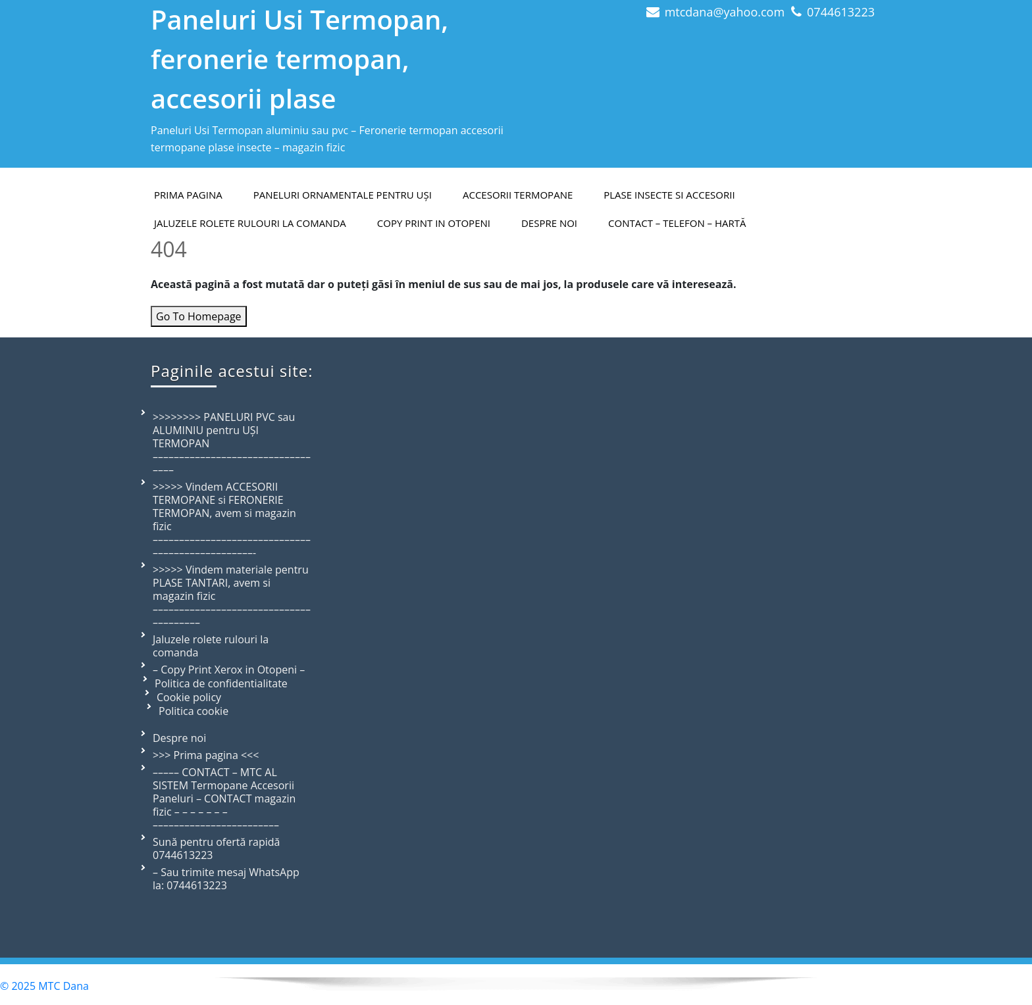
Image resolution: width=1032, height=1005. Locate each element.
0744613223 (841, 12)
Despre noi (179, 738)
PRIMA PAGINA (188, 194)
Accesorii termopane (518, 194)
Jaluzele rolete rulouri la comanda (250, 223)
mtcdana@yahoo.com (725, 12)
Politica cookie (193, 711)
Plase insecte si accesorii (669, 194)
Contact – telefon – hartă (677, 223)
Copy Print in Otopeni (433, 223)
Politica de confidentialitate (221, 683)
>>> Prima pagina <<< (206, 755)
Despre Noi (549, 223)
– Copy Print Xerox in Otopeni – (229, 669)
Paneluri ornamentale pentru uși (342, 194)
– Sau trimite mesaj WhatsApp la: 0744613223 (226, 879)
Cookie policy (189, 697)
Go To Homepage (199, 316)
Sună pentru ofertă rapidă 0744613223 (216, 848)
